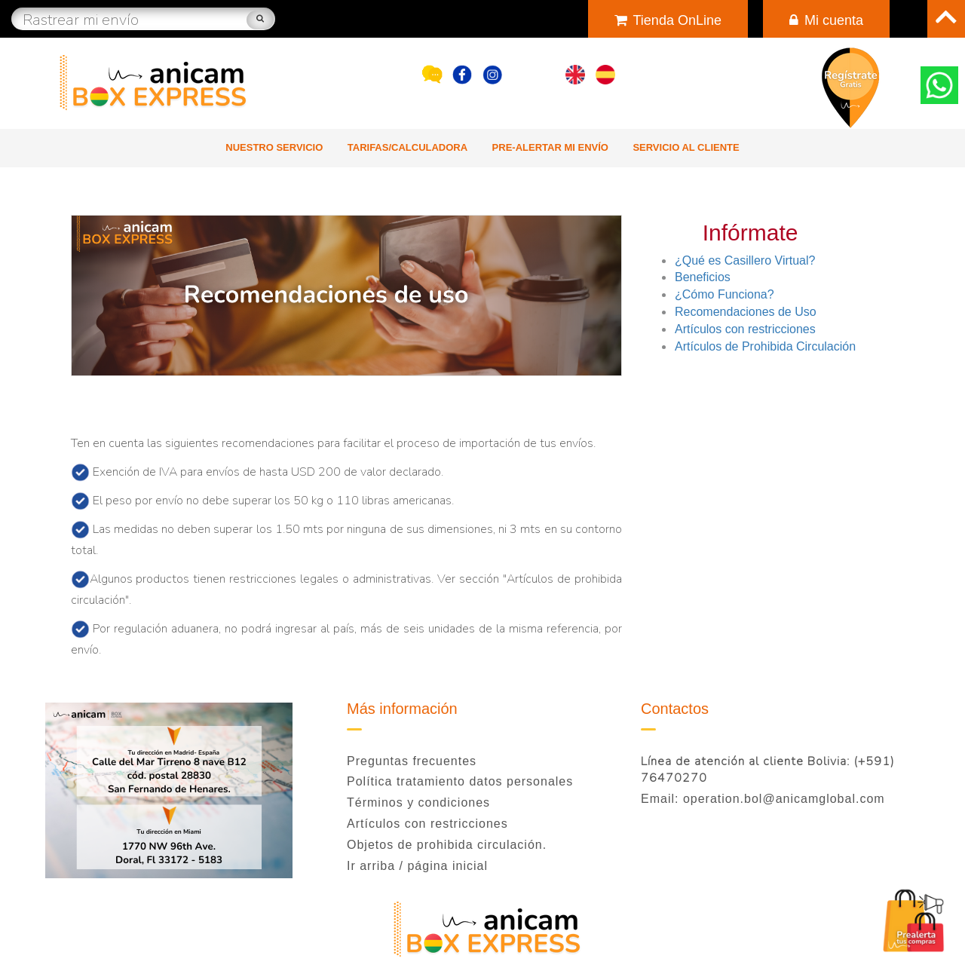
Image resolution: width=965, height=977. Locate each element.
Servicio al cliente (686, 147)
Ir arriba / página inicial (417, 865)
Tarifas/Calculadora (407, 147)
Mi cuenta (826, 20)
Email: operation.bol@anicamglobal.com (763, 798)
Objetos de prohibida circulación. (447, 844)
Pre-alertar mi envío (550, 147)
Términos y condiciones (418, 802)
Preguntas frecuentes (411, 761)
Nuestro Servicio (274, 147)
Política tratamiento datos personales (460, 781)
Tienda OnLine (667, 20)
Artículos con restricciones (427, 823)
